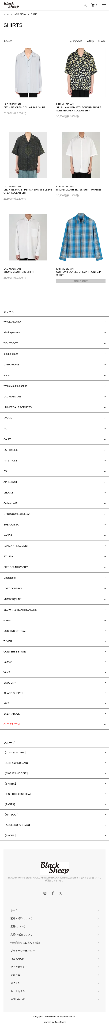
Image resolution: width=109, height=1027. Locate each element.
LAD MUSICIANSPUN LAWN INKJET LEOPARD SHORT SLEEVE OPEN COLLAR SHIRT (78, 107)
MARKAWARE (11, 364)
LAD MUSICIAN (20, 14)
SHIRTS (34, 14)
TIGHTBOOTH (11, 343)
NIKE (6, 703)
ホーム (6, 14)
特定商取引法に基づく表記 (25, 942)
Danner (7, 662)
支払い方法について (21, 934)
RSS (13, 958)
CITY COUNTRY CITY (15, 567)
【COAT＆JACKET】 (15, 752)
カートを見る (17, 991)
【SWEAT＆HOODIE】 (16, 773)
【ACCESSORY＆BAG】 (17, 825)
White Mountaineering (15, 385)
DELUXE (8, 492)
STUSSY (8, 556)
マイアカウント (19, 966)
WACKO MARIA (12, 321)
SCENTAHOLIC (12, 713)
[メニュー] (104, 5)
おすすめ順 (76, 41)
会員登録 (15, 974)
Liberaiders (9, 577)
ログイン (15, 983)
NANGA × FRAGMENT (16, 545)
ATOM (20, 958)
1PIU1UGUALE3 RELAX (16, 514)
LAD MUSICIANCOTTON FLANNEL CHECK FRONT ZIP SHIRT (78, 271)
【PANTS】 (9, 804)
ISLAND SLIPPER (13, 693)
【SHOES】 (10, 835)
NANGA (7, 535)
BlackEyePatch (11, 332)
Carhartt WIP (10, 503)
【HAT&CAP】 (11, 814)
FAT (5, 428)
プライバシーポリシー (22, 950)
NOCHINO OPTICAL (14, 631)
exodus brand (10, 353)
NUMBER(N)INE (12, 599)
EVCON (7, 418)
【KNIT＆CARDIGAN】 (16, 762)
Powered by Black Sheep (54, 1022)
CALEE (7, 439)
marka (6, 375)
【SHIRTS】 (10, 783)
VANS (6, 672)
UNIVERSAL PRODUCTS (17, 407)
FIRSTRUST (10, 460)
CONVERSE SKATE (14, 651)
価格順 (90, 41)
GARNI (7, 620)
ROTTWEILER (11, 450)
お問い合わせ (17, 999)
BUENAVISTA (11, 524)
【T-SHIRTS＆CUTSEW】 (17, 794)
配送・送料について (21, 918)
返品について (17, 926)
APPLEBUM (10, 482)
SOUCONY (9, 682)
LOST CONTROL (12, 588)
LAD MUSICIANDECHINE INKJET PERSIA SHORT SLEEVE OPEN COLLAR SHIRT (27, 189)
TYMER (7, 641)
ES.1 (6, 471)
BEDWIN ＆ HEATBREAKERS (20, 609)
